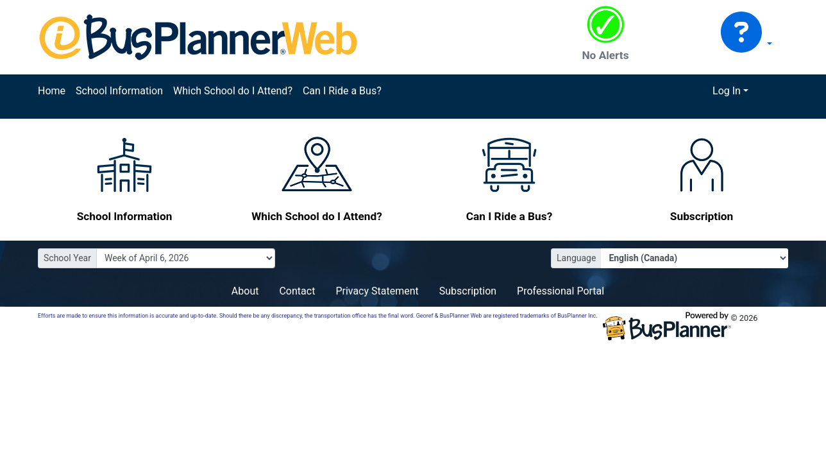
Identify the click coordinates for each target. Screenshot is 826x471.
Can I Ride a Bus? (342, 91)
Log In (726, 91)
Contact (297, 291)
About (245, 291)
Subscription (467, 291)
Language (576, 258)
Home (51, 91)
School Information (119, 91)
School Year (67, 258)
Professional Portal (560, 291)
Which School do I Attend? (232, 91)
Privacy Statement (376, 291)
